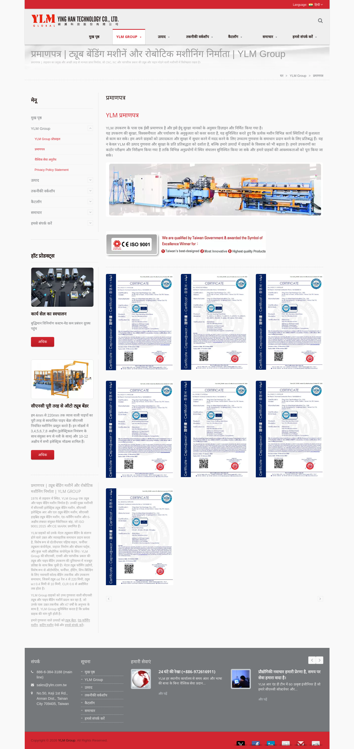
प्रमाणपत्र (318, 76)
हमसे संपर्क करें (305, 37)
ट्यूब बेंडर (70, 620)
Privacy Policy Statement (52, 170)
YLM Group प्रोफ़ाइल (47, 139)
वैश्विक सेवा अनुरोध (46, 159)
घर (281, 76)
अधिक (42, 341)
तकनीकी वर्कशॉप (199, 37)
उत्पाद (164, 37)
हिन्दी (314, 5)
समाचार (270, 37)
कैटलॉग (235, 37)
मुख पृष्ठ (94, 36)
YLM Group (129, 37)
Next (319, 660)
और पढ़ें (162, 693)
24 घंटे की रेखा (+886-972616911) (186, 671)
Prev (312, 660)
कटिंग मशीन (46, 625)
